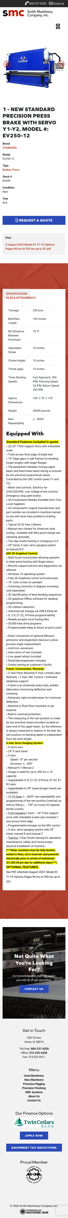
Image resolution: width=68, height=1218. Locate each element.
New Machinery (34, 1079)
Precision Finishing (34, 1088)
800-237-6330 (35, 3)
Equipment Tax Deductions (34, 1147)
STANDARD (10, 147)
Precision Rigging (34, 1084)
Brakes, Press (11, 169)
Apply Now (34, 1135)
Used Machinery (34, 1075)
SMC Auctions (34, 1092)
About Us (34, 1096)
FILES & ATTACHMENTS (21, 298)
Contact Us (34, 988)
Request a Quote (34, 220)
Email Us (56, 3)
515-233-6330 (38, 1053)
